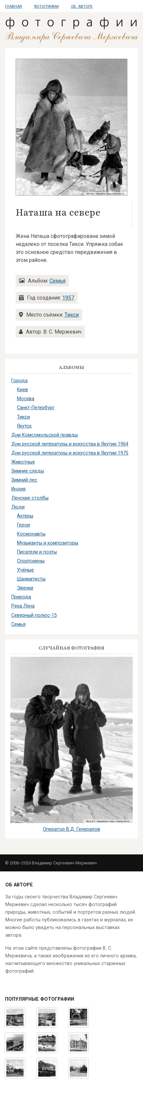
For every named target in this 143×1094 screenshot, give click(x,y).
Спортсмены (31, 561)
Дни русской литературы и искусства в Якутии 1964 (69, 444)
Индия (18, 489)
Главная (13, 6)
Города (19, 381)
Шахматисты (31, 579)
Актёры (25, 516)
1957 (68, 298)
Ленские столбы (30, 498)
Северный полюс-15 (34, 615)
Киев (22, 390)
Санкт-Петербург (36, 408)
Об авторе (81, 6)
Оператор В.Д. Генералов (71, 829)
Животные (23, 462)
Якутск (24, 426)
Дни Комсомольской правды (44, 435)
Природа (21, 597)
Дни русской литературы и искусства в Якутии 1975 (69, 453)
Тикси (72, 315)
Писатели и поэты (37, 552)
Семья (58, 281)
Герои (23, 525)
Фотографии (46, 6)
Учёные (25, 570)
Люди (18, 507)
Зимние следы (27, 471)
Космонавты (31, 534)
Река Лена (23, 606)
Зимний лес (24, 480)
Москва (25, 399)
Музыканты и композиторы (47, 543)
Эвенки (25, 588)
